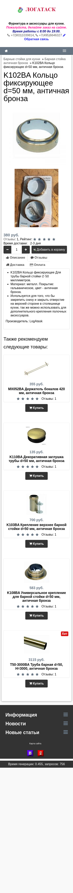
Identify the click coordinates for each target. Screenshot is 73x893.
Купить (36, 408)
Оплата (37, 264)
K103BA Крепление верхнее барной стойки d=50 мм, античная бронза (36, 527)
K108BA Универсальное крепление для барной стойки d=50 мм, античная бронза (36, 597)
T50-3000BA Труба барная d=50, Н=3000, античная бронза (36, 666)
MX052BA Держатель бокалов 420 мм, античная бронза (36, 391)
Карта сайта (35, 743)
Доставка (15, 264)
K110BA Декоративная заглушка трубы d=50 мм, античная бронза (36, 459)
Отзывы (9, 239)
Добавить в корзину (49, 249)
